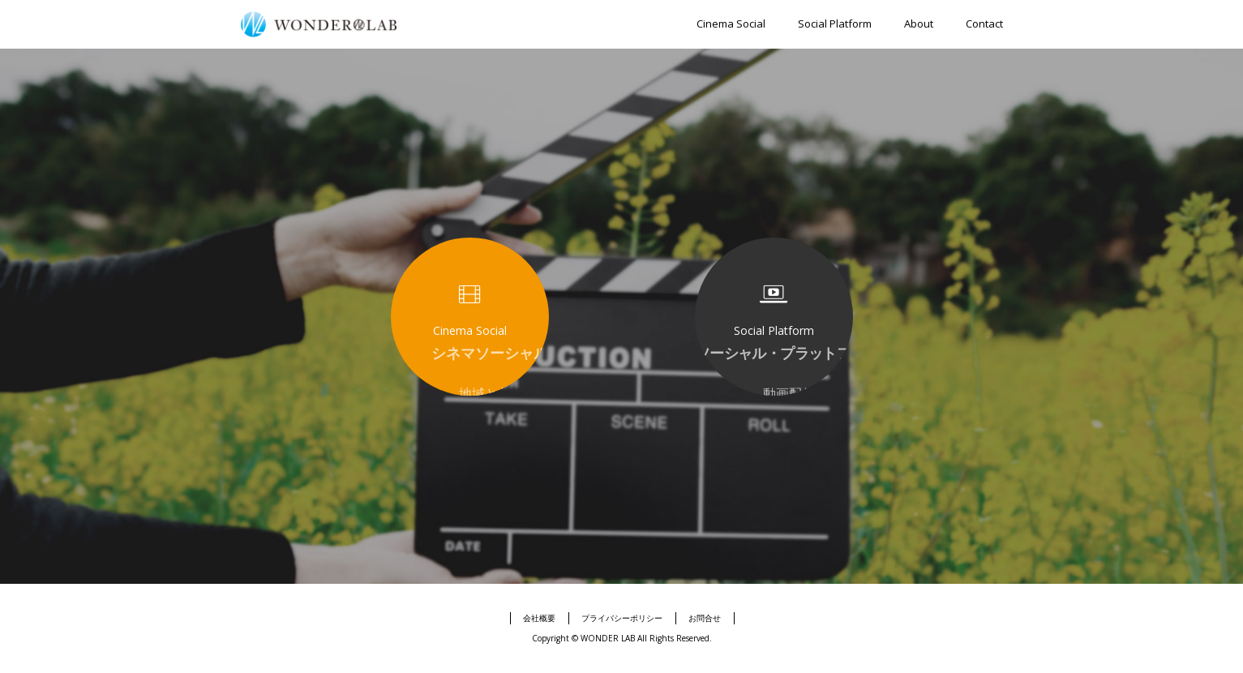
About (918, 24)
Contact (984, 24)
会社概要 (539, 618)
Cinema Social (731, 24)
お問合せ (704, 618)
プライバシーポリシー (621, 618)
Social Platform (835, 24)
